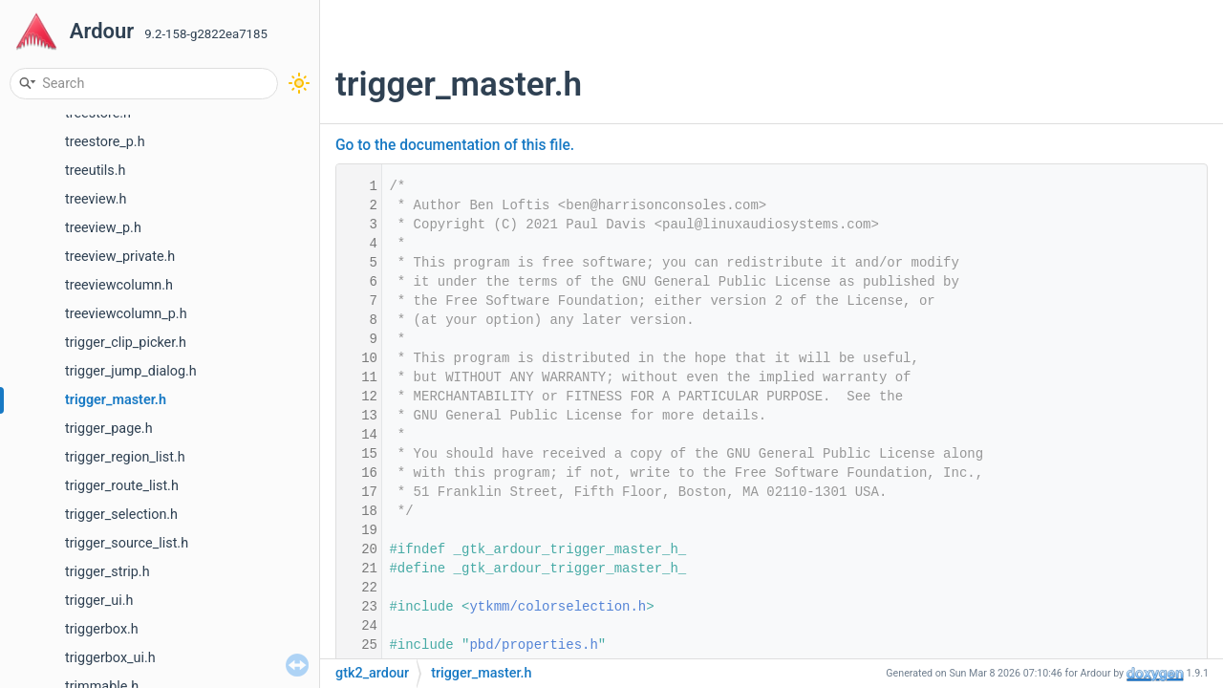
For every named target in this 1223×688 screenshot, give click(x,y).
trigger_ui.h (99, 600)
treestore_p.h (105, 142)
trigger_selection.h (121, 514)
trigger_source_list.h (126, 543)
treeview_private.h (120, 256)
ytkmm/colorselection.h (557, 606)
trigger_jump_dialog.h (131, 371)
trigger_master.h (115, 400)
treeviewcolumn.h (119, 285)
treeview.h (95, 199)
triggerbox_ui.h (110, 658)
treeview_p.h (103, 228)
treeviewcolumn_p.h (126, 314)
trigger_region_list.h (125, 457)
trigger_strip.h (107, 572)
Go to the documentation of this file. (454, 145)
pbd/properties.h (533, 645)
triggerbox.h (102, 629)
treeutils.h (95, 170)
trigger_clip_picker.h (125, 342)
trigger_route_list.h (122, 486)
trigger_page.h (109, 428)
